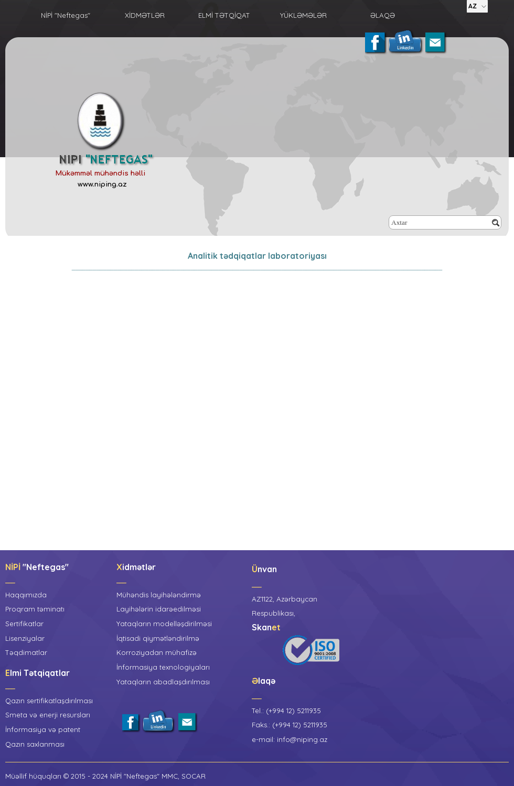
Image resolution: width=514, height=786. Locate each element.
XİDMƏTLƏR (145, 15)
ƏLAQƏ (382, 15)
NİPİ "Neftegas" (65, 15)
